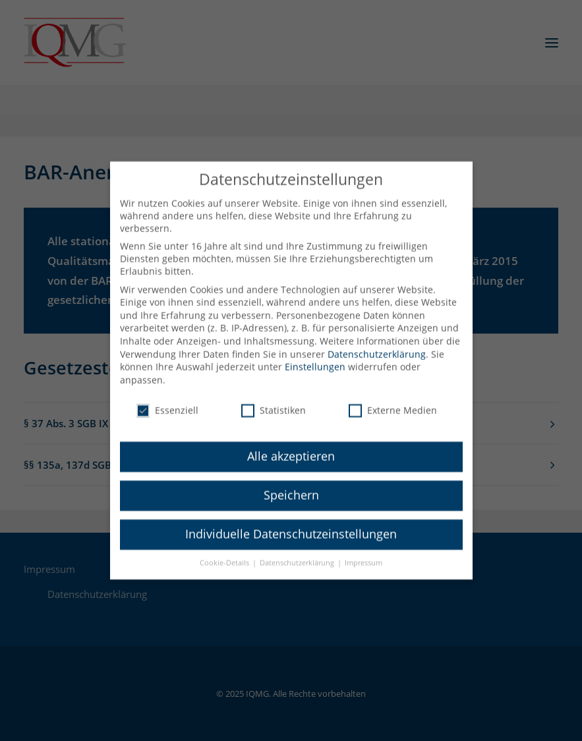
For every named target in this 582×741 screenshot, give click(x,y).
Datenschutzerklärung (377, 344)
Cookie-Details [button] (225, 553)
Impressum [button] (363, 553)
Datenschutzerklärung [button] (298, 553)
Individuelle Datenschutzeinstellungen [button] (291, 524)
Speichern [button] (291, 485)
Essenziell (167, 400)
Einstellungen (315, 357)
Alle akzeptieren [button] (291, 446)
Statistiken (273, 400)
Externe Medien (393, 400)
